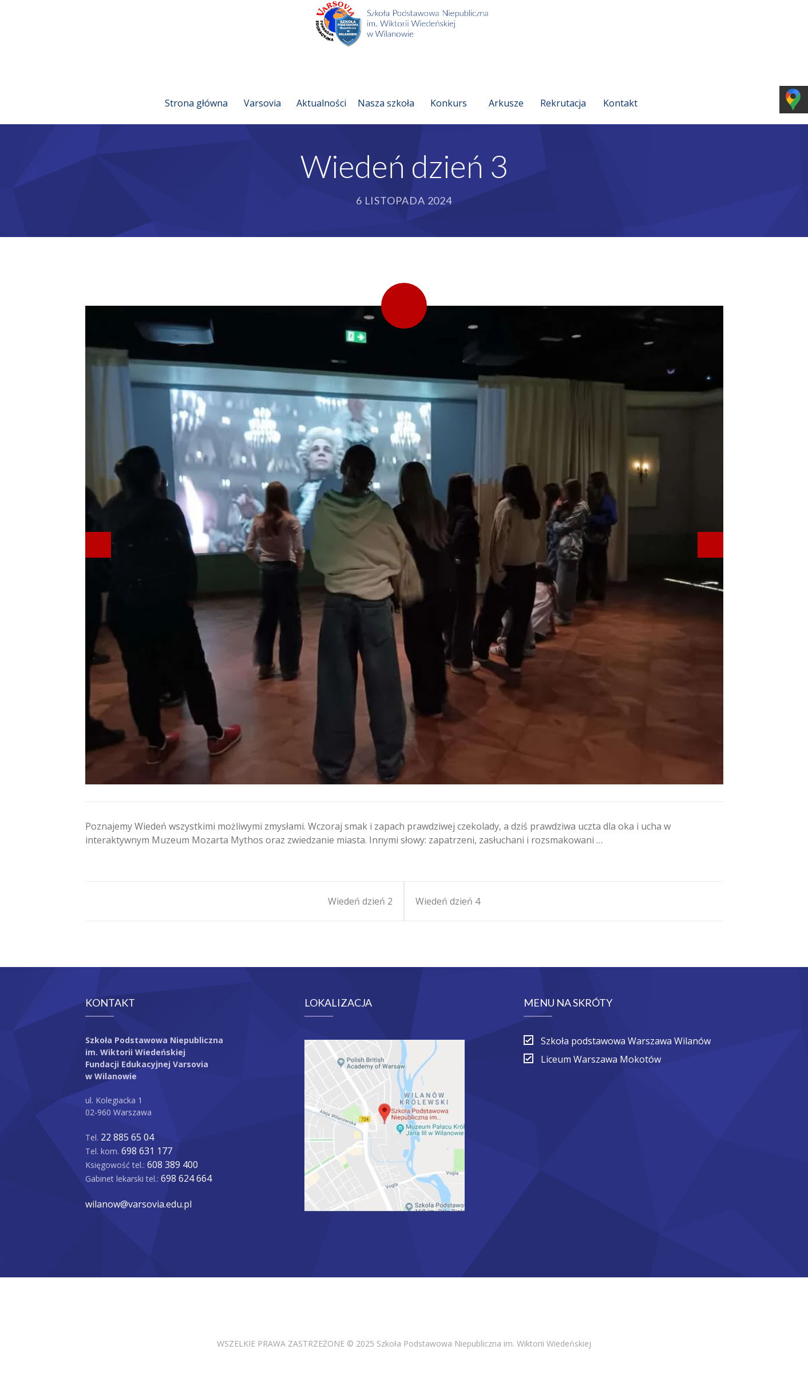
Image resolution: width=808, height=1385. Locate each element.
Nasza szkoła (386, 89)
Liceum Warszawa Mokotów (601, 1059)
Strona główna (196, 89)
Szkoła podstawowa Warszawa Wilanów (626, 1041)
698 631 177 (146, 1151)
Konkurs (448, 89)
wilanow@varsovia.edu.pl (138, 1204)
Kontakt (620, 89)
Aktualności (321, 89)
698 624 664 (186, 1178)
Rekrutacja (563, 89)
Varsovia (262, 89)
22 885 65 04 (127, 1137)
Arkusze (506, 89)
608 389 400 (172, 1164)
